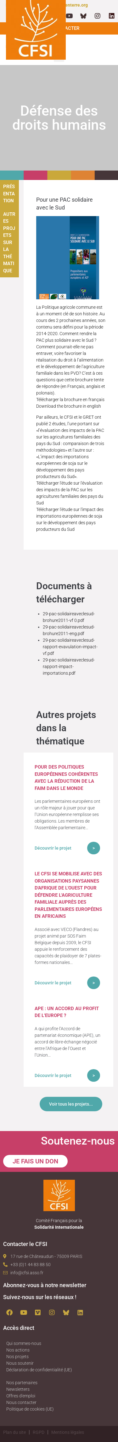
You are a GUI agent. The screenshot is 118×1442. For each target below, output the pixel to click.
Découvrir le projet (53, 848)
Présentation (9, 194)
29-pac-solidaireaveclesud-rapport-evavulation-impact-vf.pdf (70, 647)
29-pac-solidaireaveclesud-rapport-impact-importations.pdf (69, 666)
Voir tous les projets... (71, 1104)
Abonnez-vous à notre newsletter (44, 1285)
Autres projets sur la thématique (9, 242)
